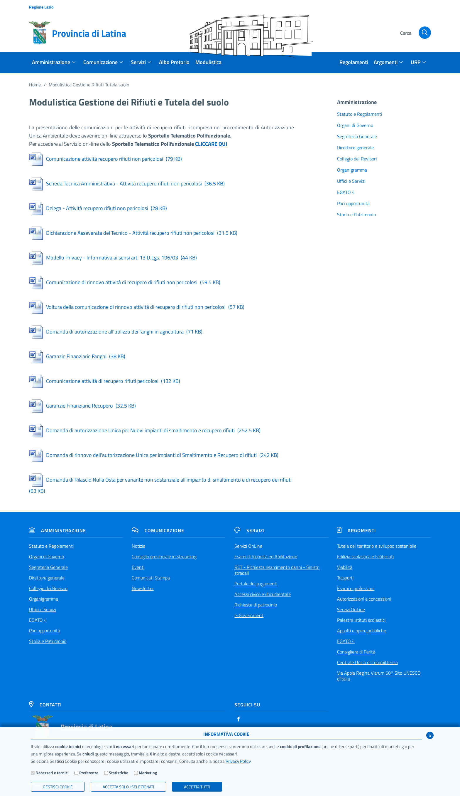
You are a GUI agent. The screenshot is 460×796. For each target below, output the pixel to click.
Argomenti (356, 530)
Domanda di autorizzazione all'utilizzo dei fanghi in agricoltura (115, 332)
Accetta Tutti (197, 787)
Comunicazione (158, 530)
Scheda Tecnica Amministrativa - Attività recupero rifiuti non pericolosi (127, 183)
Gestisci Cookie (58, 787)
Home (35, 84)
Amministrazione (57, 530)
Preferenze (88, 773)
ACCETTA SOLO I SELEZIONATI (128, 787)
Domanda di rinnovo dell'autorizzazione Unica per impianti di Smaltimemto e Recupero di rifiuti (153, 455)
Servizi (249, 530)
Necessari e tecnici (52, 773)
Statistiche (118, 773)
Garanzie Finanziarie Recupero (82, 406)
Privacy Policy (238, 761)
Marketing (148, 773)
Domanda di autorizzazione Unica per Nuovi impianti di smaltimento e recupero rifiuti (145, 430)
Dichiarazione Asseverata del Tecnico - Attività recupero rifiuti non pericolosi (133, 233)
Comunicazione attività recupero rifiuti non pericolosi (105, 159)
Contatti (45, 704)
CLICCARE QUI (211, 144)
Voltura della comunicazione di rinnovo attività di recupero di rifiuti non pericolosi (136, 307)
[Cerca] (414, 33)
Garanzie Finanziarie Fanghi (77, 356)
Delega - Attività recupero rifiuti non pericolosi (98, 208)
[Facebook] (238, 719)
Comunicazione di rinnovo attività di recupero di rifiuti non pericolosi (124, 282)
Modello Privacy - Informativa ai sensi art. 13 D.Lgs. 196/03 (113, 258)
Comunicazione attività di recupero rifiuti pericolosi (104, 381)
